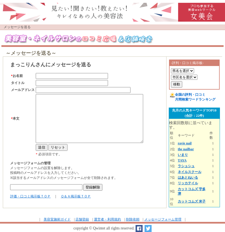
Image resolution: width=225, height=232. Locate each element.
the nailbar (186, 149)
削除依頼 (133, 219)
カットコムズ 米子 (192, 201)
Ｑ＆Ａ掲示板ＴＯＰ (76, 196)
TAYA (182, 160)
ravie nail (185, 143)
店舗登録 (82, 219)
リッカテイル (188, 183)
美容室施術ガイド (57, 219)
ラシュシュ (186, 166)
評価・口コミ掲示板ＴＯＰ (30, 196)
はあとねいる (188, 177)
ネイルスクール (189, 172)
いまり (183, 155)
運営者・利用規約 (107, 219)
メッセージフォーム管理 (162, 219)
